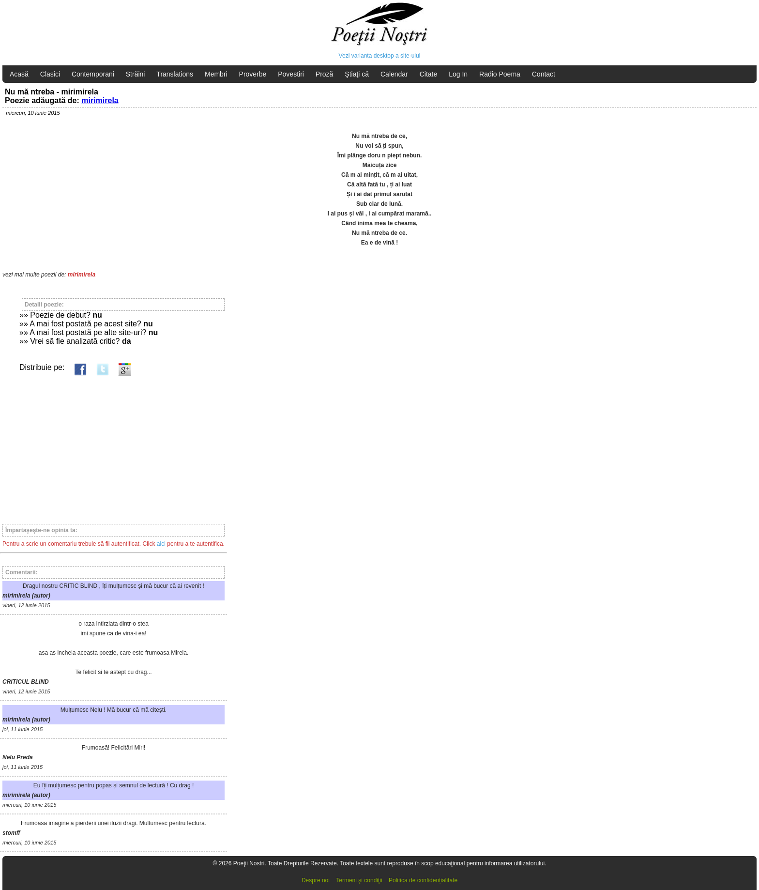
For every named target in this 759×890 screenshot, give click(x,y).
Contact (543, 74)
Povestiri (291, 74)
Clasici (50, 74)
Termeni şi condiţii (359, 880)
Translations (174, 74)
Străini (135, 74)
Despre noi (316, 880)
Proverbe (253, 74)
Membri (216, 74)
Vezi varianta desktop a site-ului (380, 55)
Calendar (394, 74)
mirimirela (99, 100)
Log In (458, 74)
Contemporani (93, 74)
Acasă (19, 74)
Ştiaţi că (357, 74)
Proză (325, 74)
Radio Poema (499, 74)
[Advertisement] (113, 445)
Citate (429, 74)
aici (161, 543)
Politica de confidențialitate (423, 880)
